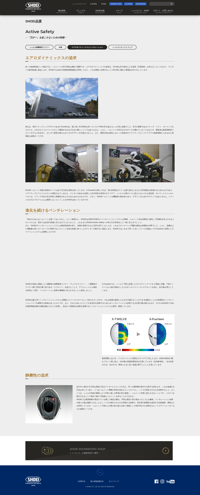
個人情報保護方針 (97, 481)
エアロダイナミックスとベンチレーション (87, 47)
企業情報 (93, 4)
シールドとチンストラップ (122, 47)
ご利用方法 (81, 481)
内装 (60, 47)
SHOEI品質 (33, 21)
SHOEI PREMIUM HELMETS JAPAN (33, 7)
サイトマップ (114, 481)
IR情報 (103, 4)
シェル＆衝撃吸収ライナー (39, 47)
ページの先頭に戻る (100, 472)
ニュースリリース (79, 4)
